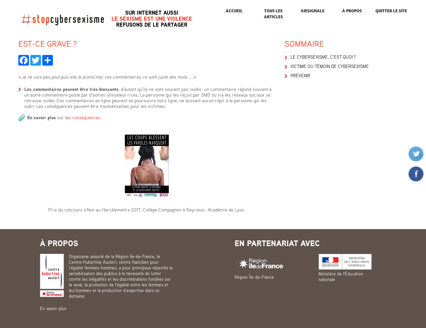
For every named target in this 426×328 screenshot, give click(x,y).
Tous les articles (273, 14)
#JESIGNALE (312, 11)
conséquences (86, 117)
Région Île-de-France (254, 277)
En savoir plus (53, 308)
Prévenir (300, 75)
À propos (352, 11)
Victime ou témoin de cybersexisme (330, 66)
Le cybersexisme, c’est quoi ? (323, 57)
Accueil (234, 11)
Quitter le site (391, 11)
